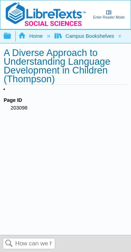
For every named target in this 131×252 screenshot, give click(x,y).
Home (31, 36)
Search (9, 243)
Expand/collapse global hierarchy (12, 36)
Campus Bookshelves (85, 36)
